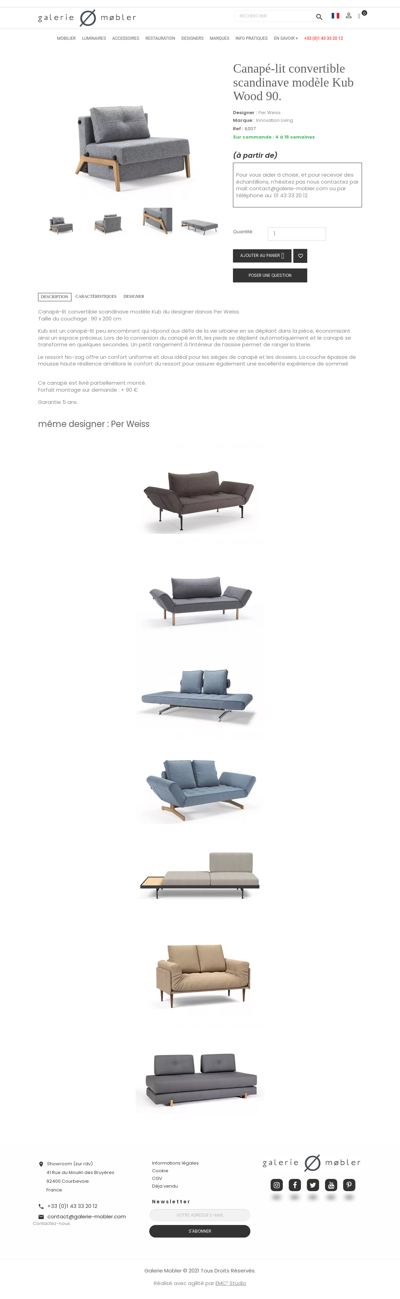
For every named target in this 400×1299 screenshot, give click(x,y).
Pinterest (349, 1185)
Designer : (245, 112)
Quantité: (243, 232)
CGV (157, 1178)
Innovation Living (274, 120)
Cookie (160, 1171)
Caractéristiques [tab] (96, 296)
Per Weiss (269, 112)
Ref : (238, 129)
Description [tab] (54, 296)
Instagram (277, 1185)
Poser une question (270, 275)
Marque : (243, 120)
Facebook (295, 1185)
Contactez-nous (51, 1223)
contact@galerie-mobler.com (288, 188)
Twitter (313, 1185)
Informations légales (175, 1163)
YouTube (331, 1185)
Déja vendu (165, 1186)
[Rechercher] (280, 16)
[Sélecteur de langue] (335, 15)
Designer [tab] (133, 296)
